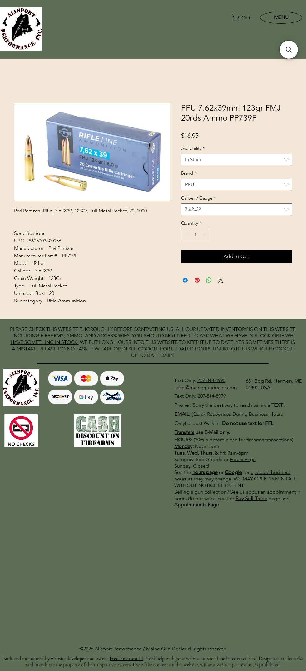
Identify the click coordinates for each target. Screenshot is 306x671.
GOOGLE (148, 349)
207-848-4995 (211, 380)
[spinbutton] (195, 234)
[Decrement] (186, 234)
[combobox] (236, 160)
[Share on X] (221, 280)
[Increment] (205, 234)
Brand (188, 173)
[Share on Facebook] (185, 280)
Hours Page (243, 459)
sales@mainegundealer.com (206, 387)
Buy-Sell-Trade (251, 498)
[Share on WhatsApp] (209, 280)
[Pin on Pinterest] (197, 280)
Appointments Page (196, 505)
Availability (193, 148)
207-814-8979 (212, 396)
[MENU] (281, 17)
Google (233, 472)
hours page (205, 472)
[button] (241, 17)
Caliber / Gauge (198, 198)
